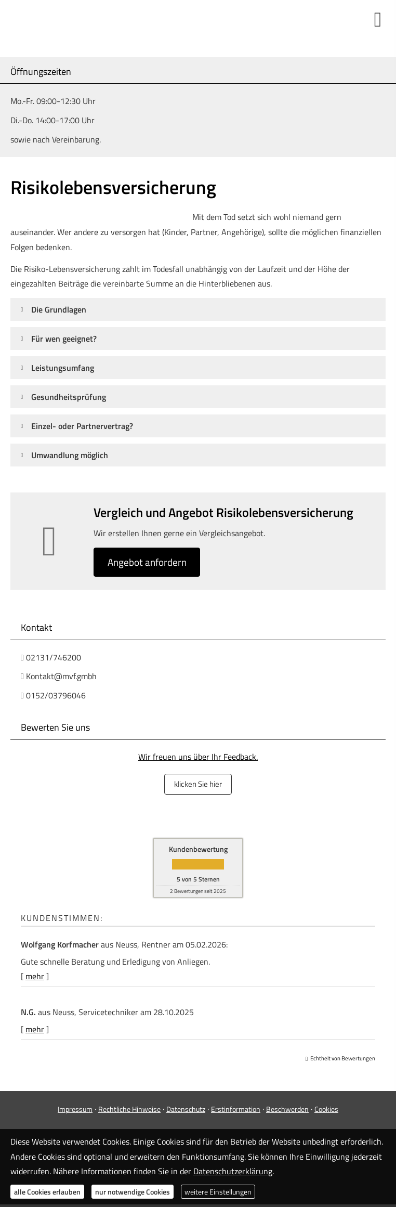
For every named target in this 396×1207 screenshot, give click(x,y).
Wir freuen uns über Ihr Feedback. (198, 757)
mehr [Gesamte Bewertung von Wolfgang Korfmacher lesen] (34, 976)
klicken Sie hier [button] (198, 784)
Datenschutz (185, 1108)
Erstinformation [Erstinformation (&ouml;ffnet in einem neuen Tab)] (235, 1108)
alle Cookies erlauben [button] (47, 1191)
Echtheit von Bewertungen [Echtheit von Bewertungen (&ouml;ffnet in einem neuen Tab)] (342, 1058)
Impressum (75, 1108)
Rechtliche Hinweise (129, 1108)
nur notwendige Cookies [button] (132, 1191)
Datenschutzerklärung (232, 1171)
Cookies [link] (326, 1108)
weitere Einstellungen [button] (218, 1191)
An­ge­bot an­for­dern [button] (149, 562)
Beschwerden (287, 1108)
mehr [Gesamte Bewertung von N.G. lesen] (34, 1028)
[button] (58, 309)
